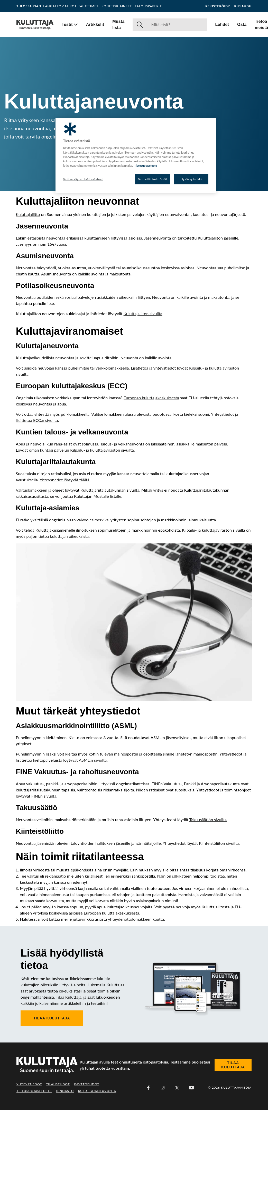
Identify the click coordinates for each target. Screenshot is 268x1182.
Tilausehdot (58, 1156)
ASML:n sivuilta (93, 831)
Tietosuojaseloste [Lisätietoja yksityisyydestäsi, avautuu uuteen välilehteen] (145, 165)
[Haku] (177, 24)
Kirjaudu (243, 6)
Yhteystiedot (29, 1156)
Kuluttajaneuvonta (97, 1163)
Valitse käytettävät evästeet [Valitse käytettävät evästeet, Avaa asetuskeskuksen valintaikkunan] (83, 179)
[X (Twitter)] (177, 1159)
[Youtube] (191, 1159)
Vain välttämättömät (152, 179)
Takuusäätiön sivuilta (208, 891)
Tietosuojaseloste (34, 1163)
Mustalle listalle (107, 567)
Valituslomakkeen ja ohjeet (40, 561)
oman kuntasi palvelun (49, 521)
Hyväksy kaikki (191, 179)
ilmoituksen (86, 601)
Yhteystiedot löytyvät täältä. (65, 551)
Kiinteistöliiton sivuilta (219, 914)
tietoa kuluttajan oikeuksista (63, 607)
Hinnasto (65, 1163)
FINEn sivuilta (43, 867)
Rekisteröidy (217, 6)
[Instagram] (162, 1159)
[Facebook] (148, 1159)
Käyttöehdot (86, 1156)
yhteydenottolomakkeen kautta (136, 990)
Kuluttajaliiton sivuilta (143, 313)
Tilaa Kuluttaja (51, 1090)
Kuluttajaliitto (28, 214)
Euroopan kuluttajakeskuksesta (151, 469)
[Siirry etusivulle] (34, 24)
